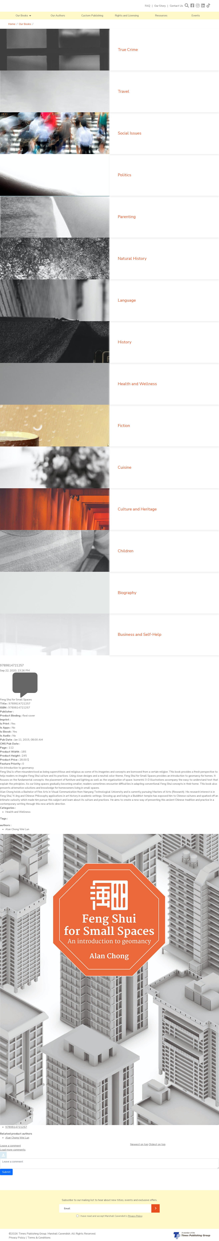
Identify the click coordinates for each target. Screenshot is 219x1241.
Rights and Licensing (127, 15)
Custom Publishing (92, 15)
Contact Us (176, 6)
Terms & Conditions (39, 1237)
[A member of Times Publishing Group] (192, 1235)
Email (67, 1208)
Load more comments (13, 1150)
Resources (161, 15)
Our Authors (58, 15)
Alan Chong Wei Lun (17, 1138)
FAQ (147, 6)
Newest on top (139, 1144)
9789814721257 (16, 1127)
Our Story (160, 6)
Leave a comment (10, 1146)
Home (11, 24)
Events (196, 15)
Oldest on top (157, 1144)
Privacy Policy (135, 1216)
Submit (6, 1172)
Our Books (25, 24)
